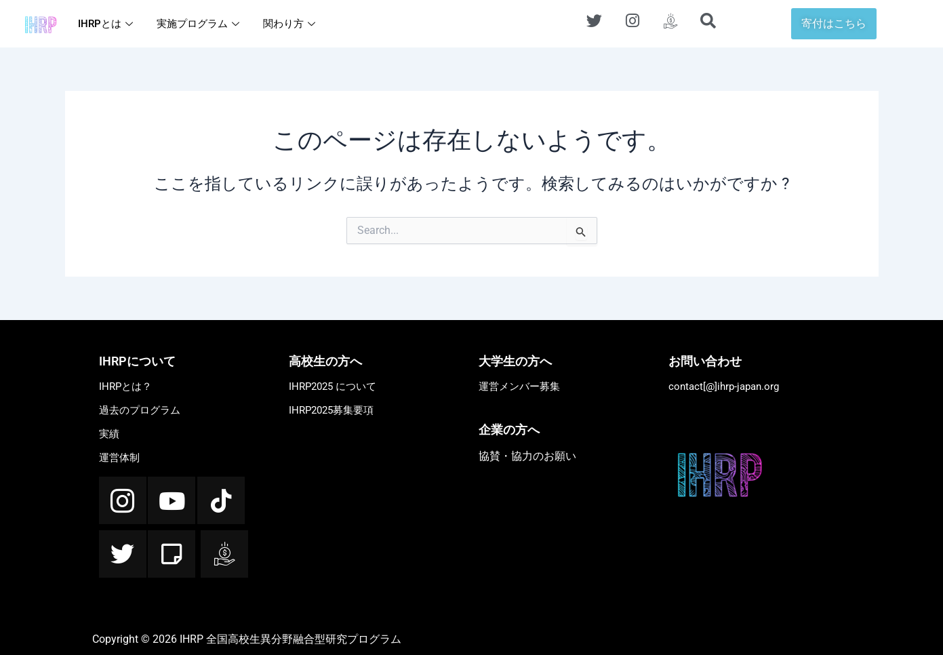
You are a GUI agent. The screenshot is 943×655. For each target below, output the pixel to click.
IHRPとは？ (125, 386)
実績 (109, 434)
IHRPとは (107, 24)
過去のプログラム (139, 410)
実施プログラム (200, 24)
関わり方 (291, 24)
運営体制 (119, 458)
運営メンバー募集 (519, 386)
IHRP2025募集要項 (331, 410)
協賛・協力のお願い (527, 456)
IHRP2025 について (332, 386)
